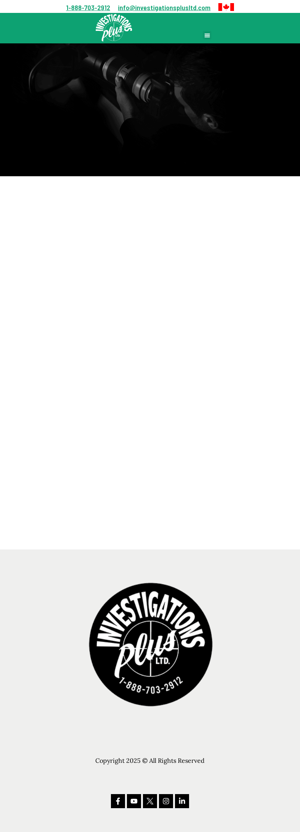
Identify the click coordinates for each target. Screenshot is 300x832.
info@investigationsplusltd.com (164, 7)
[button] (226, 7)
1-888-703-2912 (88, 7)
